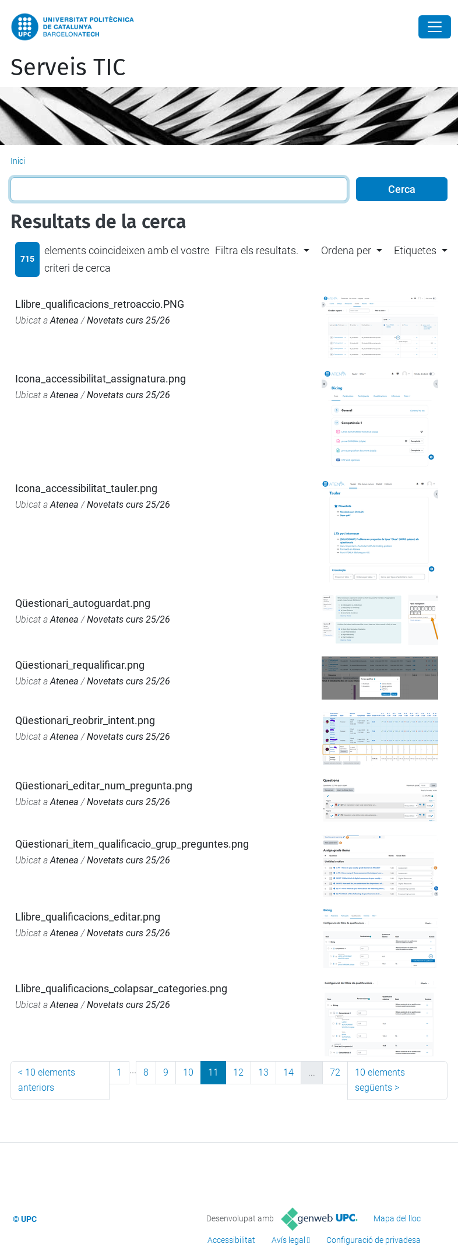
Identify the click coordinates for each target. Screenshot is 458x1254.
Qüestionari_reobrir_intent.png (85, 720)
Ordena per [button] (346, 250)
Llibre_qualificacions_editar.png (87, 917)
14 (288, 1072)
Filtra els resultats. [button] (256, 250)
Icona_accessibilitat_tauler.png (86, 488)
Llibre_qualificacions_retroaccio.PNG (99, 304)
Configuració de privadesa (373, 1240)
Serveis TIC (67, 68)
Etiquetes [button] (415, 250)
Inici (17, 161)
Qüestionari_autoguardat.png (82, 603)
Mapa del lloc (397, 1218)
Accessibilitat (231, 1240)
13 (263, 1072)
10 (188, 1072)
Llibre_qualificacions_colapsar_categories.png (121, 988)
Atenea (64, 320)
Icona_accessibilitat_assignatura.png (100, 379)
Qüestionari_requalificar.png (80, 665)
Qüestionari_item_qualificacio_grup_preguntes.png (132, 844)
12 (238, 1072)
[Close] (434, 26)
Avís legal (288, 1240)
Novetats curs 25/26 (128, 320)
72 (335, 1072)
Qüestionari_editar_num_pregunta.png (103, 785)
